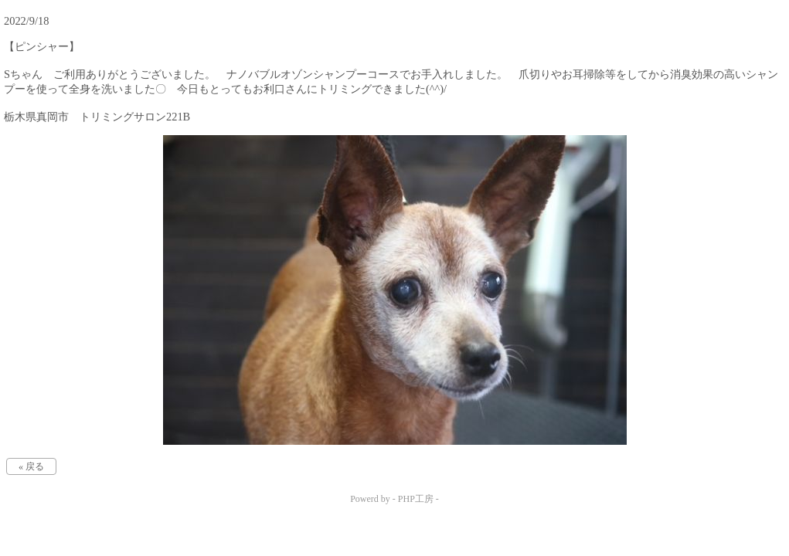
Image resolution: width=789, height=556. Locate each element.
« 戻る (31, 466)
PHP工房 (416, 498)
